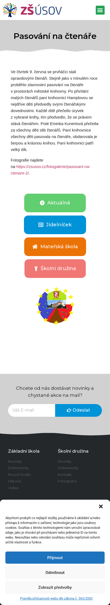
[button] (101, 507)
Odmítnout (55, 572)
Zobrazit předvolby (55, 587)
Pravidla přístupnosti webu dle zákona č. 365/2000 (56, 598)
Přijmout (55, 557)
